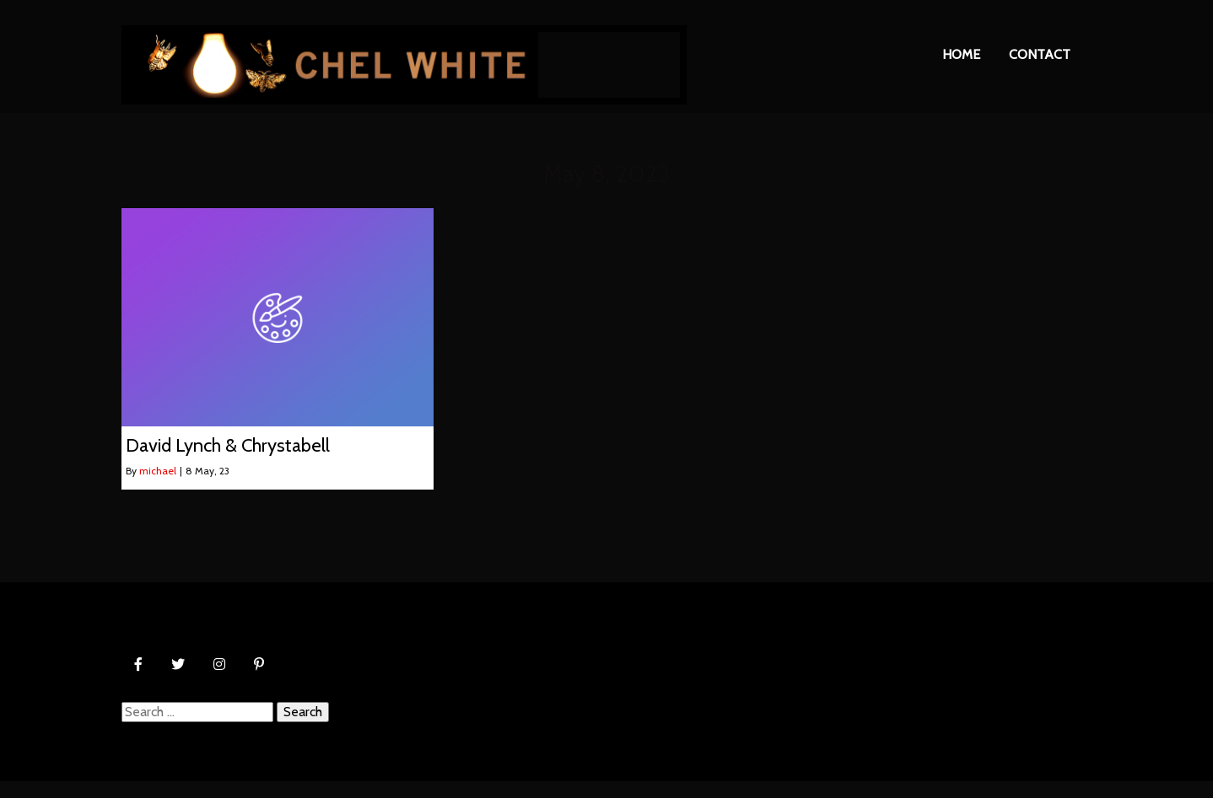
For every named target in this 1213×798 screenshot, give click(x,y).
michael (157, 470)
